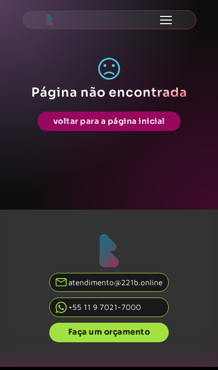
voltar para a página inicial (109, 121)
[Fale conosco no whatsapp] (109, 307)
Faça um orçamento (109, 332)
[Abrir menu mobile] (165, 20)
